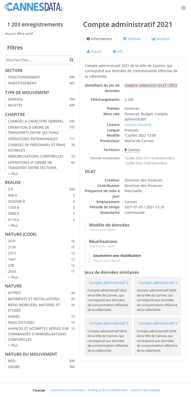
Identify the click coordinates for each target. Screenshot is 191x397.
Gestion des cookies (145, 390)
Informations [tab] (99, 38)
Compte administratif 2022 (112, 282)
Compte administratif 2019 (112, 323)
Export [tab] (94, 51)
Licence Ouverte (138, 124)
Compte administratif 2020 (161, 282)
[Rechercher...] (40, 60)
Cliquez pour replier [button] (102, 246)
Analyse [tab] (161, 38)
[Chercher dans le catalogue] (71, 60)
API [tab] (118, 51)
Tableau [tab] (132, 38)
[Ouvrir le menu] (183, 7)
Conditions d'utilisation (67, 390)
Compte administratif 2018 (161, 323)
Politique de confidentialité (108, 390)
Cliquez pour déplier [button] (102, 229)
